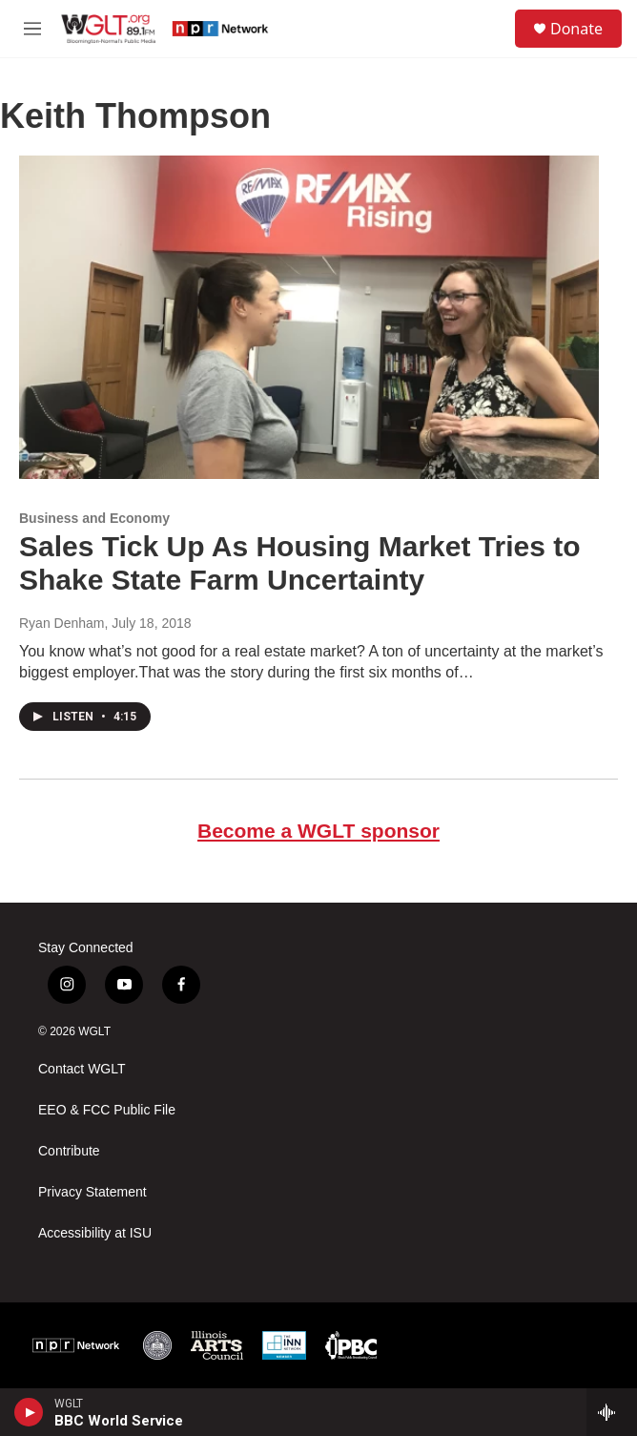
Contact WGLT (82, 1069)
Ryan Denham (62, 623)
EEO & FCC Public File (106, 1110)
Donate (576, 28)
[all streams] (611, 1412)
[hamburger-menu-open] (32, 29)
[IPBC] (351, 1345)
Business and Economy (94, 518)
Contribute (69, 1151)
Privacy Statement (92, 1192)
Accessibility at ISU (95, 1233)
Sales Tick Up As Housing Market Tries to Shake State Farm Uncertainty (300, 563)
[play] (29, 1412)
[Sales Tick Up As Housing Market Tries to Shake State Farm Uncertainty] (309, 317)
